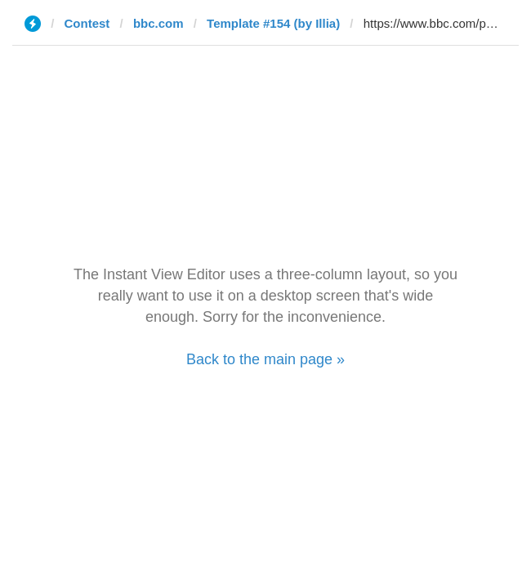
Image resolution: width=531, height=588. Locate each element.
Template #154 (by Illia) (273, 23)
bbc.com (158, 23)
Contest (87, 23)
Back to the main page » (265, 359)
